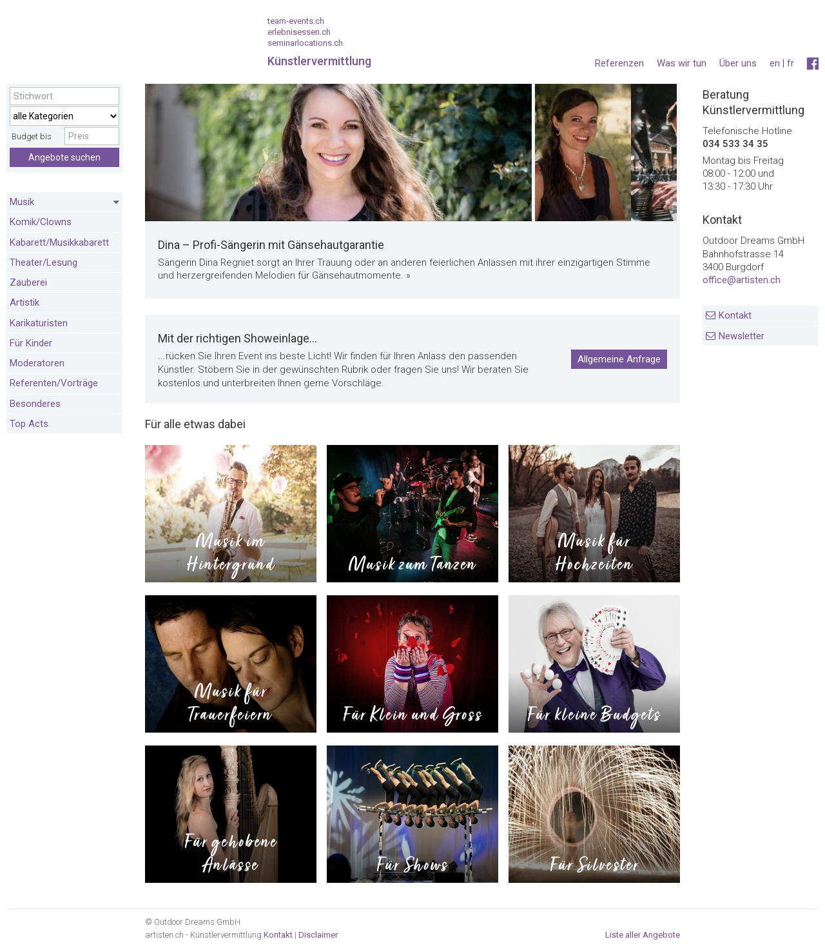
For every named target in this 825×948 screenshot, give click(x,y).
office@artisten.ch (742, 280)
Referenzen (619, 63)
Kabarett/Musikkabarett (59, 242)
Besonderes (35, 404)
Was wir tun (681, 63)
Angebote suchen (64, 157)
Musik (64, 202)
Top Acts (29, 424)
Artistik (24, 302)
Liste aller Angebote (642, 935)
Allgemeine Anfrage (619, 359)
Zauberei (28, 282)
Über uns (738, 63)
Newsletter (741, 336)
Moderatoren (37, 363)
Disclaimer (318, 935)
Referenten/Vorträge (54, 383)
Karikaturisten (39, 323)
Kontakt (735, 315)
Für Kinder (31, 343)
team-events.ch (295, 21)
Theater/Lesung (43, 262)
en (775, 63)
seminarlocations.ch (305, 43)
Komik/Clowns (41, 222)
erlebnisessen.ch (299, 32)
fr (790, 63)
